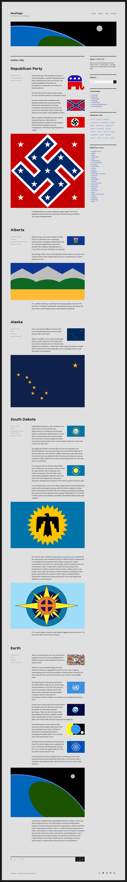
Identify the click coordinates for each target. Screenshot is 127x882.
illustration (19, 241)
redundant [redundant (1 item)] (94, 135)
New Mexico (94, 190)
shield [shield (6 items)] (108, 135)
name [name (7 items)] (93, 131)
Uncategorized (95, 106)
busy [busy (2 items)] (99, 119)
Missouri (93, 177)
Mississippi (94, 199)
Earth (16, 648)
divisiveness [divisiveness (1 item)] (104, 122)
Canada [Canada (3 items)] (106, 119)
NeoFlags (17, 13)
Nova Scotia (94, 185)
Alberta (17, 230)
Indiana (93, 196)
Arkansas (94, 188)
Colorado (94, 181)
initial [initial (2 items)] (93, 128)
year (18, 433)
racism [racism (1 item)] (105, 131)
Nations (93, 95)
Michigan (94, 172)
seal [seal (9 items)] (102, 135)
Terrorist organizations (17, 78)
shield (24, 241)
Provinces (13, 239)
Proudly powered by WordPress (27, 873)
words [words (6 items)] (105, 138)
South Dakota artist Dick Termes (64, 557)
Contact (113, 13)
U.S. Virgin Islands (96, 162)
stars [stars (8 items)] (93, 138)
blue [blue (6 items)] (93, 119)
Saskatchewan (95, 161)
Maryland (94, 198)
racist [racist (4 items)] (112, 131)
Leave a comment (16, 80)
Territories (94, 102)
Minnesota (94, 187)
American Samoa (96, 183)
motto (22, 431)
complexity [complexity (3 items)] (95, 122)
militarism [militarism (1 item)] (100, 128)
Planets (13, 657)
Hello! (93, 201)
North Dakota (95, 179)
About (100, 13)
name (12, 433)
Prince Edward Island (97, 194)
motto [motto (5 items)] (108, 128)
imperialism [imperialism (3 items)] (109, 125)
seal (15, 433)
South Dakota (23, 419)
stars (15, 333)
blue (12, 241)
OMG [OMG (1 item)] (99, 131)
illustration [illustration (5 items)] (99, 125)
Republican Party (26, 68)
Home (94, 13)
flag (15, 241)
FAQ (106, 13)
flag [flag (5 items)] (92, 125)
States (12, 331)
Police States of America (98, 174)
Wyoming (94, 164)
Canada (93, 168)
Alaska (17, 322)
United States (95, 166)
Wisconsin (94, 175)
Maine (93, 192)
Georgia (93, 170)
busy (12, 660)
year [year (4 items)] (112, 138)
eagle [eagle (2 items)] (112, 122)
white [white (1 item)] (99, 138)
